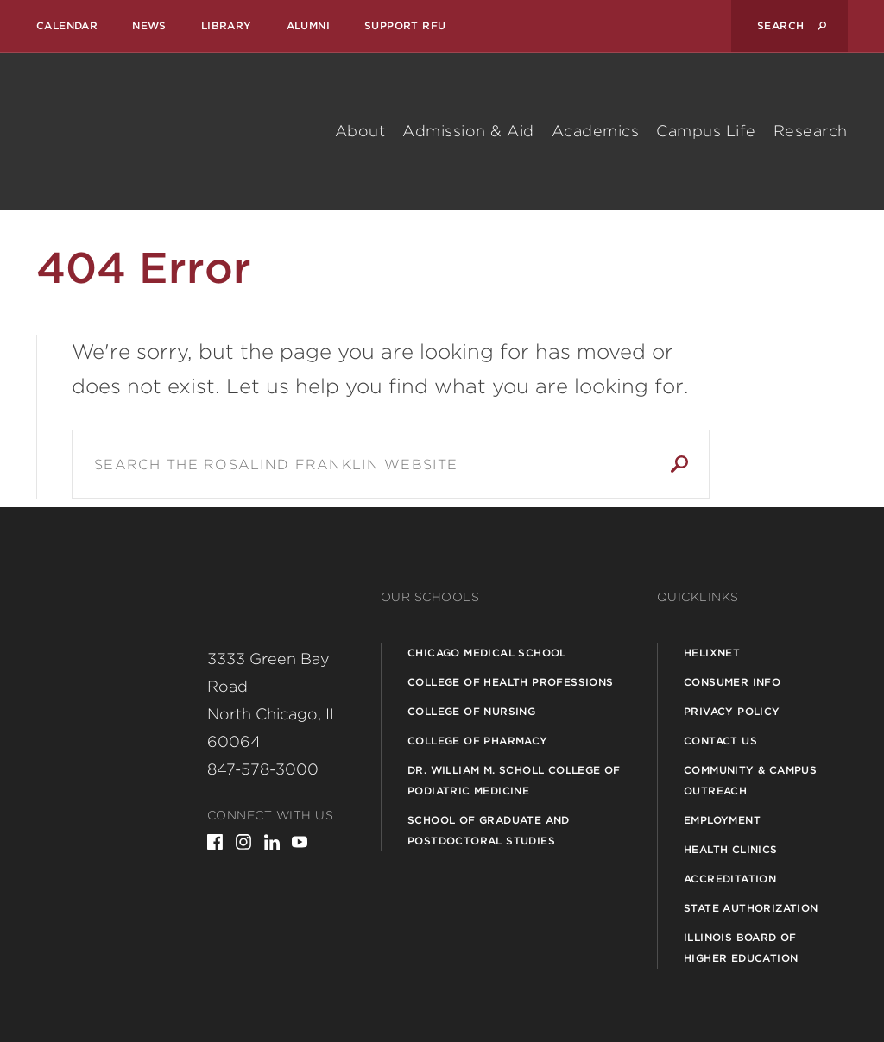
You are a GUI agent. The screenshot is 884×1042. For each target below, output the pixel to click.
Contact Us (720, 740)
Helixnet (712, 652)
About (360, 131)
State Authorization (751, 907)
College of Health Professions (510, 681)
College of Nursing (471, 711)
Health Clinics (731, 849)
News (149, 25)
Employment (722, 819)
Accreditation (730, 878)
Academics (596, 131)
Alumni (308, 25)
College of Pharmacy (477, 740)
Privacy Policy (732, 711)
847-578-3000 (263, 769)
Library (226, 25)
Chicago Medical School (486, 652)
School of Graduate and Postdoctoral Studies (488, 830)
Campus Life (706, 131)
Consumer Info (732, 681)
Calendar (67, 25)
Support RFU (404, 25)
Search (679, 464)
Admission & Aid (468, 131)
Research (811, 131)
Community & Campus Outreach (750, 780)
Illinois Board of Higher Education (741, 947)
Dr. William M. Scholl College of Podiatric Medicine (514, 780)
